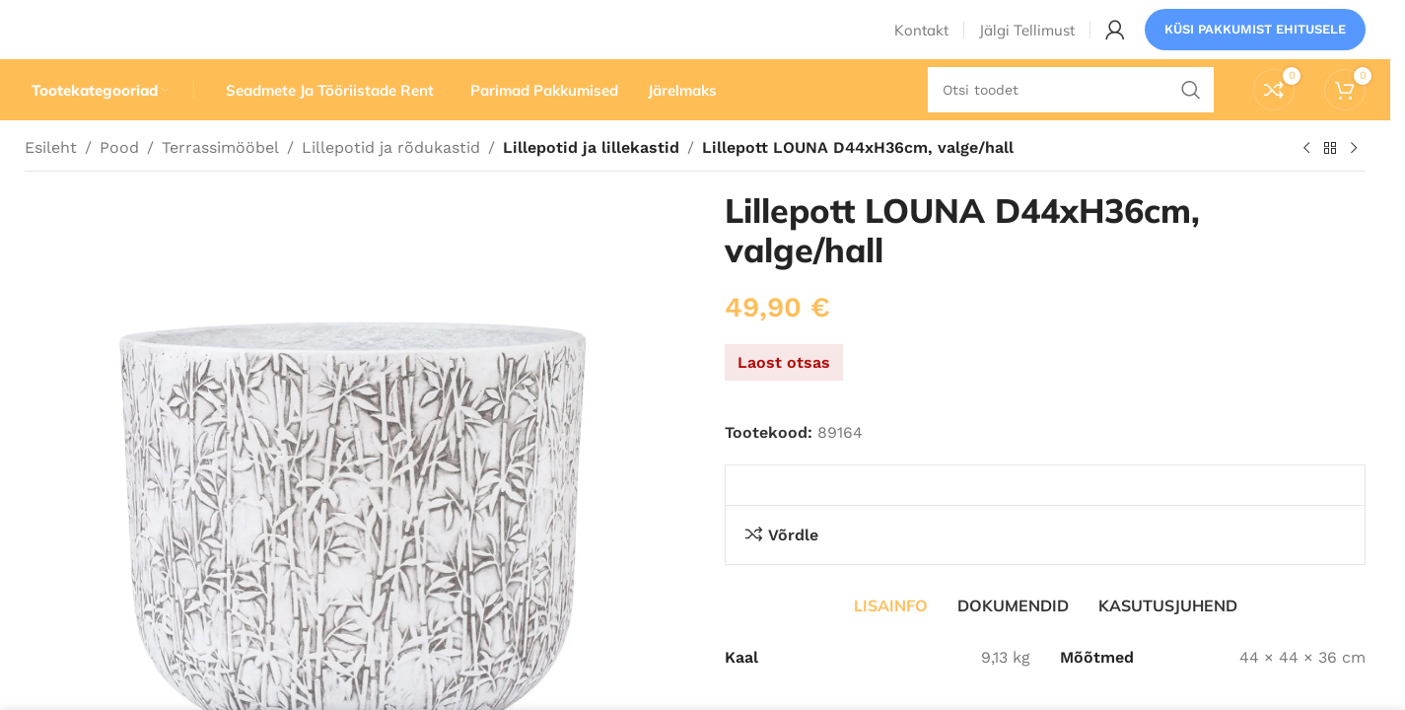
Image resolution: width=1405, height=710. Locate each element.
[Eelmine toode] (1306, 186)
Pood (119, 185)
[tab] (891, 643)
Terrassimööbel (220, 185)
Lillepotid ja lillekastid (587, 185)
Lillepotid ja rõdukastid (391, 185)
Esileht (51, 185)
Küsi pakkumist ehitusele (1255, 43)
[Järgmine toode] (1354, 186)
